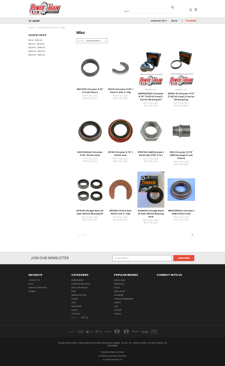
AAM (116, 306)
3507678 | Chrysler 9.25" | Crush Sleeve (90, 91)
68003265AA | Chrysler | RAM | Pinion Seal (181, 212)
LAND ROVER (76, 306)
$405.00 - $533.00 (37, 51)
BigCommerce (117, 352)
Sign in (32, 287)
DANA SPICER (119, 291)
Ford (73, 291)
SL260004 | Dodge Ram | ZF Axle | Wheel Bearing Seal (151, 213)
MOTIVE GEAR (119, 280)
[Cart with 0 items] (195, 9)
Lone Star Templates (118, 356)
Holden (74, 299)
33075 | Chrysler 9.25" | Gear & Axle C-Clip (120, 91)
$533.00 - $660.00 (37, 54)
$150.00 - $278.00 (36, 44)
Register (43, 287)
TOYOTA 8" (75, 314)
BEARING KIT (119, 284)
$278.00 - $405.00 (37, 47)
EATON (117, 287)
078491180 (191, 20)
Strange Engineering (123, 299)
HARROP (117, 302)
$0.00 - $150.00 (35, 40)
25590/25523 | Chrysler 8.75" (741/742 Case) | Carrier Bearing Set (151, 96)
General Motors (78, 295)
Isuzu (73, 302)
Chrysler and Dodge (80, 284)
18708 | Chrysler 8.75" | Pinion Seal (120, 154)
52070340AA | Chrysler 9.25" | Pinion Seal (90, 154)
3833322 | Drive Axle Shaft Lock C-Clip (120, 212)
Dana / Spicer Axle (79, 287)
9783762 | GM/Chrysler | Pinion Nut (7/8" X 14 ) (151, 154)
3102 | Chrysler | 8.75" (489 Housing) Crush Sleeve (181, 155)
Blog (174, 20)
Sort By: (81, 40)
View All (117, 314)
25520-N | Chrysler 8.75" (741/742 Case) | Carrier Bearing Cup (181, 96)
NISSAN (74, 310)
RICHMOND (118, 295)
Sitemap (32, 291)
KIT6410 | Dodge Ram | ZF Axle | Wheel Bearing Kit (90, 212)
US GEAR (117, 310)
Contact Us (159, 20)
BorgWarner (77, 280)
